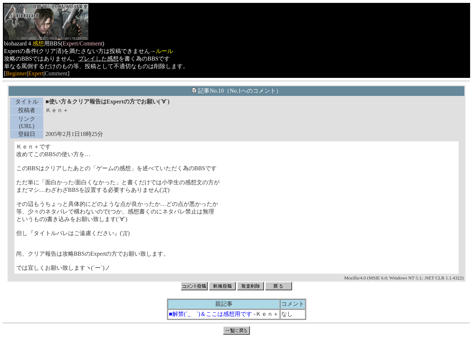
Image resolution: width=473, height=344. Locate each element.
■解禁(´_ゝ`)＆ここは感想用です (210, 314)
